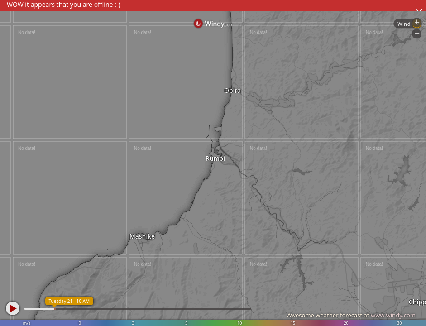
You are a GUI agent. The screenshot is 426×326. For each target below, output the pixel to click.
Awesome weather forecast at (351, 315)
